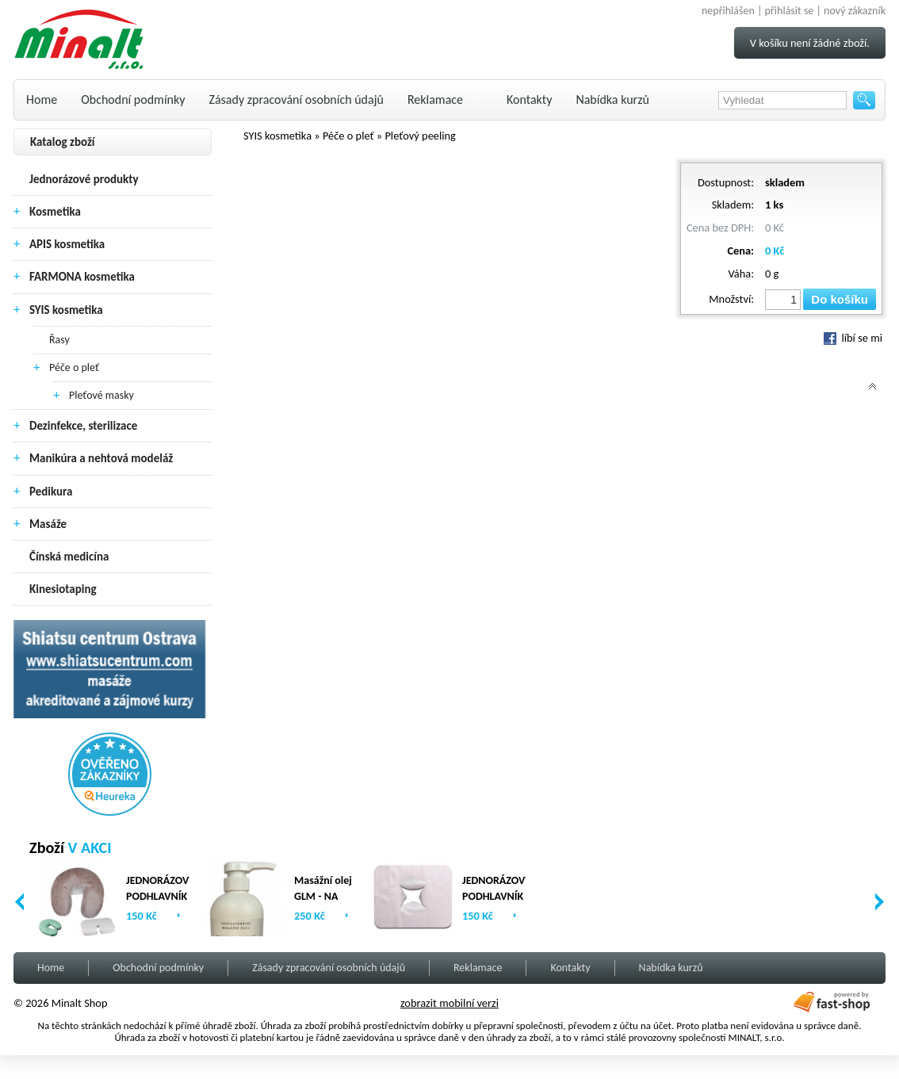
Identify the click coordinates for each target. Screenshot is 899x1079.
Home (41, 99)
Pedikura (51, 491)
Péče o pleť (74, 367)
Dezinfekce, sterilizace (83, 426)
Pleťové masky (101, 395)
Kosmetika (55, 212)
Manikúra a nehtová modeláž (101, 458)
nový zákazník (855, 10)
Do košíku (839, 299)
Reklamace (435, 99)
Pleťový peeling (420, 135)
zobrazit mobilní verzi (449, 1003)
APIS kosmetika (67, 244)
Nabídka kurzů (612, 99)
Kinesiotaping (63, 589)
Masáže (48, 524)
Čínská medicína (69, 556)
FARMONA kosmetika (82, 277)
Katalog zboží (62, 142)
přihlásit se (789, 10)
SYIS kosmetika (66, 310)
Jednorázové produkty (84, 179)
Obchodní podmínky (133, 99)
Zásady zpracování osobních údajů (296, 99)
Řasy (59, 339)
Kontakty (529, 99)
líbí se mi (853, 338)
